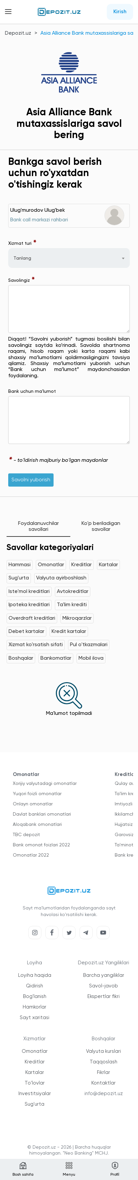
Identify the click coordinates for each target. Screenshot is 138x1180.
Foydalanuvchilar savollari (38, 526)
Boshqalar (21, 658)
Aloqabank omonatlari (37, 824)
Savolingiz (21, 280)
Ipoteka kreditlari (29, 605)
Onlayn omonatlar (33, 804)
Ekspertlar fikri (103, 996)
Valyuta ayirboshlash (61, 578)
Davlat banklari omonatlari (42, 814)
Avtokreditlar (72, 591)
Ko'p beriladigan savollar (100, 526)
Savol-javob (103, 985)
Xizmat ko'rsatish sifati (36, 644)
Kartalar (108, 565)
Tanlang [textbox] (22, 258)
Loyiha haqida (34, 975)
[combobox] (69, 258)
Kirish (119, 12)
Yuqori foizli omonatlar (37, 794)
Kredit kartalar (69, 631)
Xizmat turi (22, 243)
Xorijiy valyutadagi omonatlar (45, 783)
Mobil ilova (91, 658)
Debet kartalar (26, 631)
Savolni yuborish (31, 480)
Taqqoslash (103, 1061)
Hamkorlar (34, 1007)
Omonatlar (51, 565)
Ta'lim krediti (72, 605)
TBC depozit (26, 834)
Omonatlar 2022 (31, 855)
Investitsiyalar (34, 1093)
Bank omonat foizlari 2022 (41, 845)
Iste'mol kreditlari (29, 591)
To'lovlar (35, 1083)
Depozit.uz (18, 33)
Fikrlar (103, 1072)
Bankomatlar (55, 658)
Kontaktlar (103, 1083)
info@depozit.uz (103, 1093)
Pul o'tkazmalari (88, 644)
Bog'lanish (34, 996)
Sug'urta (19, 578)
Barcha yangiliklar (103, 975)
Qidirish (34, 985)
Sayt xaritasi (34, 1017)
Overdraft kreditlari (32, 618)
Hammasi (20, 565)
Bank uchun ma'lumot (32, 391)
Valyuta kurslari (103, 1051)
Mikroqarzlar (77, 618)
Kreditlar (81, 565)
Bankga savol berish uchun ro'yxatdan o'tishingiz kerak (55, 173)
